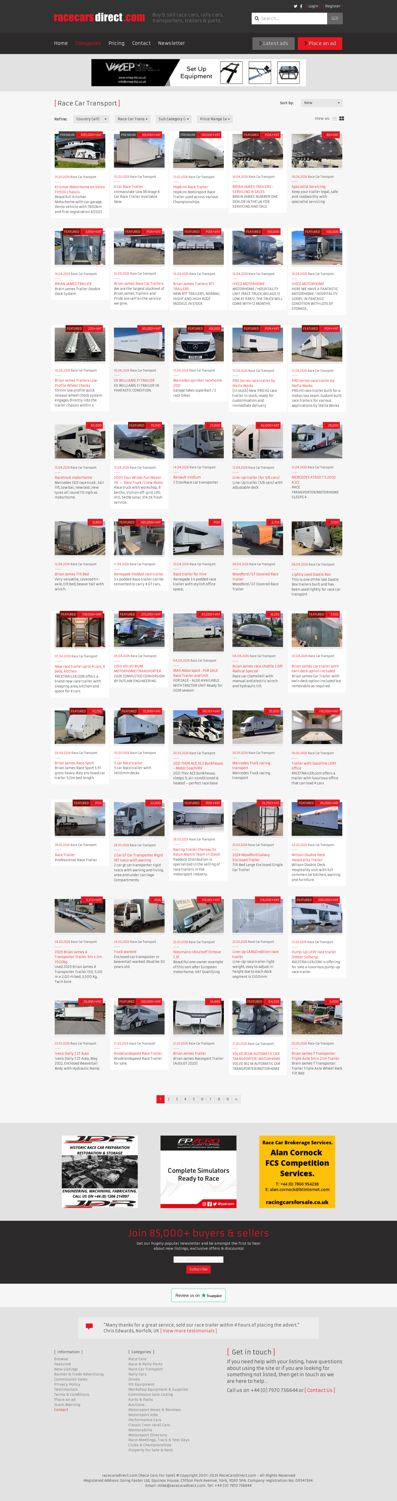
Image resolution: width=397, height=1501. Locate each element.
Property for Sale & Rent (150, 1450)
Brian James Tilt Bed (72, 574)
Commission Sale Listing (150, 1394)
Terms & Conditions (71, 1394)
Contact (141, 43)
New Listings (66, 1369)
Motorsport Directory (147, 1435)
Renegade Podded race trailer (139, 574)
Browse (61, 1359)
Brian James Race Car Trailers (139, 283)
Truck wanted (125, 952)
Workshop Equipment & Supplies (158, 1389)
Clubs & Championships (149, 1445)
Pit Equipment (141, 1384)
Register (333, 6)
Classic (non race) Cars (149, 1425)
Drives (134, 1379)
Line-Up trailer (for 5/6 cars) (256, 477)
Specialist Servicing (308, 187)
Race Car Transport (145, 1369)
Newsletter (171, 43)
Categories (88, 43)
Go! (334, 18)
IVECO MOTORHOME (248, 284)
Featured (62, 1364)
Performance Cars (144, 1420)
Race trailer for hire (189, 574)
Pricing (117, 43)
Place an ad (320, 43)
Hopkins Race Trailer (190, 187)
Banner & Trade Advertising (79, 1374)
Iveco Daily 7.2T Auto (72, 1053)
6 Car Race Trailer (128, 187)
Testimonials (66, 1389)
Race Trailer (65, 855)
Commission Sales (71, 1379)
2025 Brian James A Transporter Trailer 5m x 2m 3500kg (78, 957)
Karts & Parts (140, 1399)
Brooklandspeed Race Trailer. (138, 1053)
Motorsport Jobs (143, 1414)
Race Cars (137, 1359)
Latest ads (273, 43)
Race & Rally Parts (145, 1364)
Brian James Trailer (189, 1053)
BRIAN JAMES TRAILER (73, 284)
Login (313, 6)
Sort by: (286, 103)
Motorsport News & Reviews (154, 1409)
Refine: (60, 119)
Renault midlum (187, 477)
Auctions (136, 1404)
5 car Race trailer (128, 763)
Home (61, 43)
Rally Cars (137, 1374)
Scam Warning (67, 1404)
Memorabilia (140, 1430)
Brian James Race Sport (74, 763)
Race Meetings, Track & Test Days (159, 1440)
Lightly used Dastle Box (311, 574)
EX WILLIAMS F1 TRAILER (134, 380)
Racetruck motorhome (73, 477)
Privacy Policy (67, 1384)
